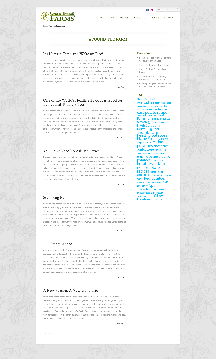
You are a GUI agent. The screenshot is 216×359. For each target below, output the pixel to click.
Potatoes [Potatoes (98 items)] (145, 163)
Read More (120, 87)
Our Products (139, 17)
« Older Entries (51, 333)
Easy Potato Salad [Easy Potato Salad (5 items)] (144, 115)
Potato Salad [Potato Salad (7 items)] (156, 171)
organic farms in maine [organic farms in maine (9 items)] (154, 153)
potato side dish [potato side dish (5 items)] (156, 175)
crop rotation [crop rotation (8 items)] (143, 109)
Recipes (124, 17)
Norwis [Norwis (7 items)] (157, 149)
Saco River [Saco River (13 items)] (156, 182)
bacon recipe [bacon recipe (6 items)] (160, 102)
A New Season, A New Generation (71, 290)
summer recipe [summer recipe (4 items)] (158, 189)
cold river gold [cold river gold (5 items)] (159, 106)
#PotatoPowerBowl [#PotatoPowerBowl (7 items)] (146, 99)
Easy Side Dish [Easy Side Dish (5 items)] (159, 115)
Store (155, 17)
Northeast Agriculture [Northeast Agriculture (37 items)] (153, 148)
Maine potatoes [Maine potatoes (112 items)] (150, 143)
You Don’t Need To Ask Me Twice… (73, 151)
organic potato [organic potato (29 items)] (147, 156)
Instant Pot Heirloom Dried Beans (154, 65)
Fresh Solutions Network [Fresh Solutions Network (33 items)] (148, 127)
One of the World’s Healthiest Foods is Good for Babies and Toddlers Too (83, 102)
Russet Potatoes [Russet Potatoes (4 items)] (143, 182)
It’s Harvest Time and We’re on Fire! (73, 54)
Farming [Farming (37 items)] (143, 118)
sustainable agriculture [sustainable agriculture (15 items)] (150, 192)
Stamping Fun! (55, 197)
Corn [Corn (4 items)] (167, 106)
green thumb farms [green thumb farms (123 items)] (149, 130)
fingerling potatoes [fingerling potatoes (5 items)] (159, 122)
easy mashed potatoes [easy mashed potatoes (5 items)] (160, 109)
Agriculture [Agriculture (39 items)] (145, 102)
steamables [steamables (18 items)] (144, 189)
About (113, 17)
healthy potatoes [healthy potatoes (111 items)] (152, 135)
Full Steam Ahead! (58, 244)
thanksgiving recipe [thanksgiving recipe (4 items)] (145, 196)
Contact (168, 17)
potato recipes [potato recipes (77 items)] (148, 169)
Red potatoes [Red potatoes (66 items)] (155, 178)
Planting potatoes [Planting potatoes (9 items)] (160, 160)
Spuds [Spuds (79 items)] (154, 185)
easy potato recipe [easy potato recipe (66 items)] (152, 112)
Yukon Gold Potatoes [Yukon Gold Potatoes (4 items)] (159, 200)
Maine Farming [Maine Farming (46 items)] (148, 138)
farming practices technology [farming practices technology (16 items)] (153, 120)
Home (103, 17)
